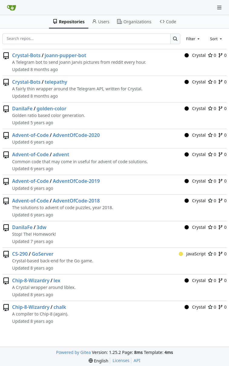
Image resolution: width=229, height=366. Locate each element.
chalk (60, 307)
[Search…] (175, 39)
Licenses (121, 360)
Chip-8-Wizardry (31, 280)
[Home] (11, 7)
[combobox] (193, 38)
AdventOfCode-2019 (76, 181)
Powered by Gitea (73, 352)
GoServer (43, 254)
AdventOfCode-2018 (76, 201)
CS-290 (20, 254)
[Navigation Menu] (220, 7)
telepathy (56, 82)
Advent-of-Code (30, 135)
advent (61, 154)
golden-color (51, 108)
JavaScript (192, 254)
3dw (41, 227)
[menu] (98, 361)
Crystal (195, 55)
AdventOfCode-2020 (76, 135)
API (137, 360)
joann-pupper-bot (65, 55)
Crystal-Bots (26, 55)
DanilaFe (22, 108)
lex (57, 280)
